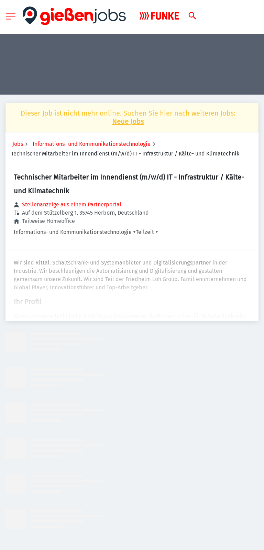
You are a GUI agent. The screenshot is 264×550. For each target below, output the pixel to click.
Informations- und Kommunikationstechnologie (92, 144)
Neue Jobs (128, 121)
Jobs (17, 144)
